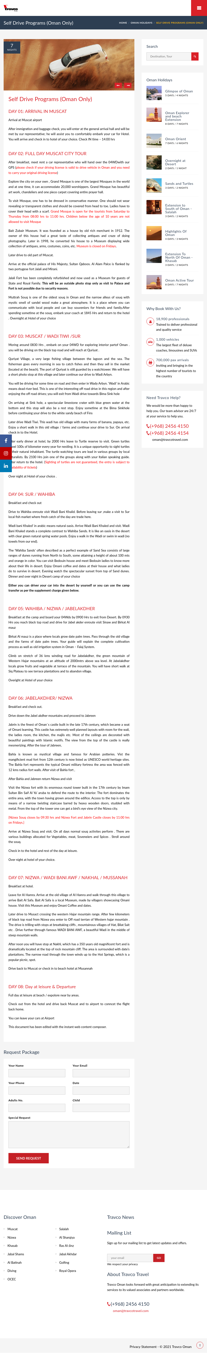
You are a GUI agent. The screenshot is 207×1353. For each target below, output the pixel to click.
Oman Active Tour (179, 280)
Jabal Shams (15, 1254)
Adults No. (15, 1100)
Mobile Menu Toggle (199, 8)
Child (76, 1100)
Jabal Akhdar (68, 1254)
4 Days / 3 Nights (176, 238)
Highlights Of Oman (175, 233)
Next (127, 85)
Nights (12, 49)
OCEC (11, 1279)
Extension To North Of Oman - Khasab (179, 257)
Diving (11, 1271)
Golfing (64, 1262)
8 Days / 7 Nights (176, 123)
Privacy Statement (143, 1347)
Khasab (12, 1246)
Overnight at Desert (175, 162)
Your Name (16, 1065)
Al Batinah (14, 1262)
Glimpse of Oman (179, 91)
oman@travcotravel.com (170, 439)
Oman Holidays (141, 22)
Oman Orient (175, 139)
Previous (118, 85)
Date (76, 1083)
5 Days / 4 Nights (176, 95)
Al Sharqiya (67, 1237)
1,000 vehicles (167, 339)
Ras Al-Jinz (66, 1246)
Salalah (64, 1229)
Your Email (80, 1065)
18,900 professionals (172, 319)
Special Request (19, 1117)
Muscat (12, 1229)
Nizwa (11, 1237)
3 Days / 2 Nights (176, 187)
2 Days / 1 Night (176, 168)
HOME (123, 22)
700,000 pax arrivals (172, 360)
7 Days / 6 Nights (176, 143)
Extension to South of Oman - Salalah (178, 208)
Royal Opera (67, 1271)
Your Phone (16, 1083)
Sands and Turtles (179, 183)
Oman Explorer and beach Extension (177, 116)
